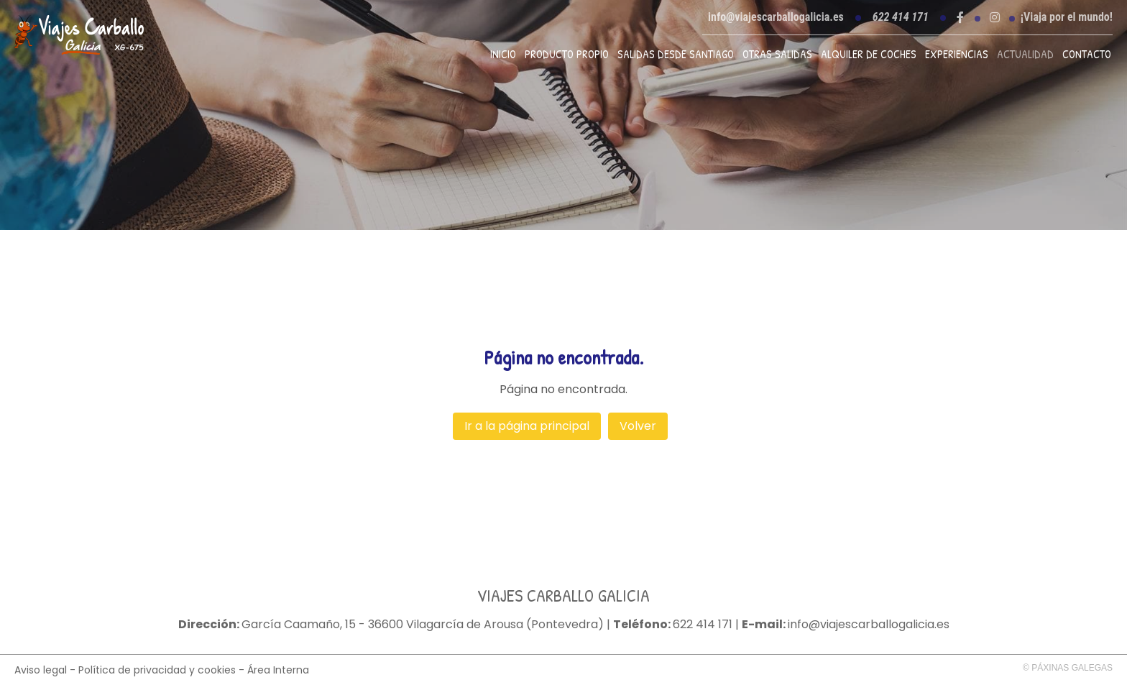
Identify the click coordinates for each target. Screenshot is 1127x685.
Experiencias (956, 54)
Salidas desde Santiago (675, 54)
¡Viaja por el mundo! (1067, 17)
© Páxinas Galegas (1068, 668)
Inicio (503, 54)
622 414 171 (702, 625)
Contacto (1086, 54)
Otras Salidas (777, 54)
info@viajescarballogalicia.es (776, 17)
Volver (638, 426)
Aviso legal (40, 670)
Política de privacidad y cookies (157, 670)
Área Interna (278, 670)
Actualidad (1025, 54)
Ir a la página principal (526, 426)
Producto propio (567, 54)
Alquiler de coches (868, 54)
